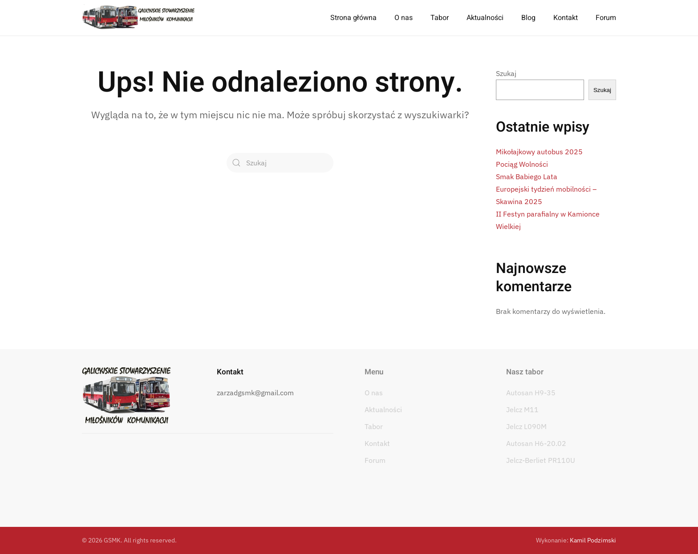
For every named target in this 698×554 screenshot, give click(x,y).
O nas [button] (403, 17)
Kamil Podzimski (593, 540)
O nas (374, 392)
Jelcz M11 (522, 409)
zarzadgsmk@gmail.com (255, 392)
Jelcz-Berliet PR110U (540, 460)
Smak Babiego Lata (526, 176)
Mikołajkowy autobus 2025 (539, 151)
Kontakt (565, 17)
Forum (606, 17)
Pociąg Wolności (522, 164)
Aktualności (485, 17)
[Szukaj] (280, 163)
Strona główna (353, 17)
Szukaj (506, 73)
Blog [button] (528, 17)
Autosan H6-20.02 (536, 443)
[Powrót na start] (138, 18)
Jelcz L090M (526, 426)
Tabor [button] (439, 17)
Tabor (374, 426)
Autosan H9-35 (531, 392)
